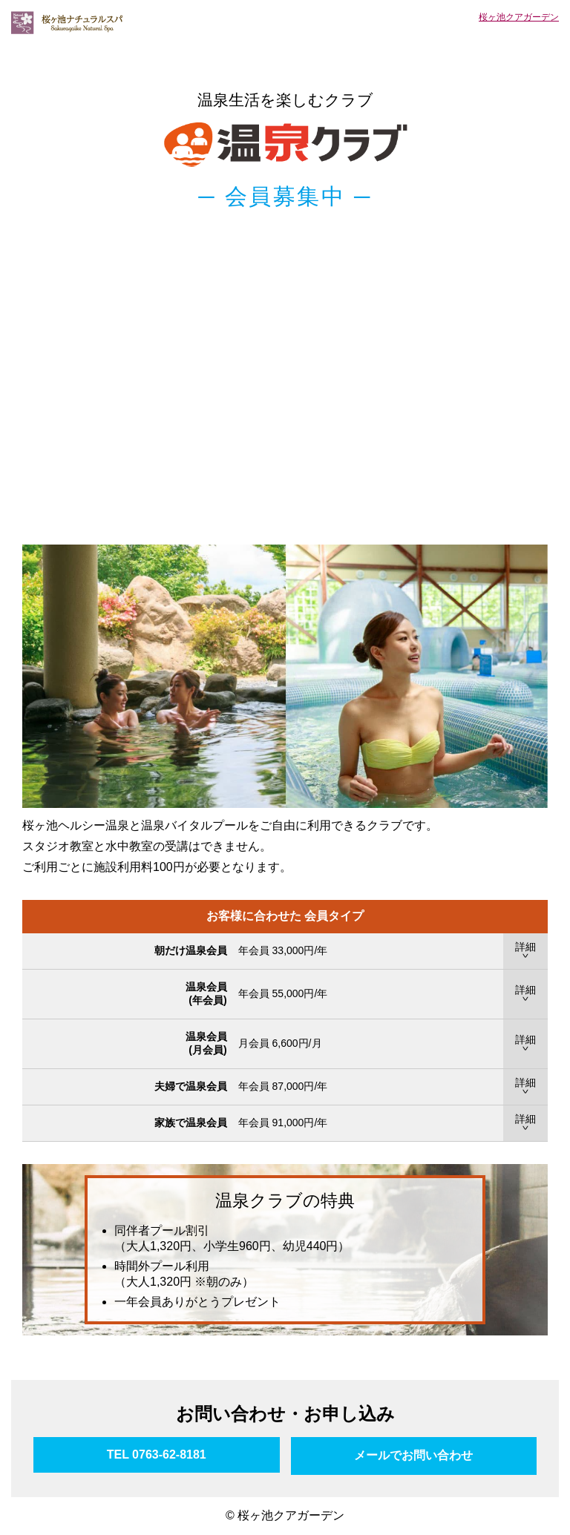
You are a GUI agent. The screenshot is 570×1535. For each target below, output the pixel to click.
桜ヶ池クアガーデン (519, 17)
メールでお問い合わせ (413, 1455)
